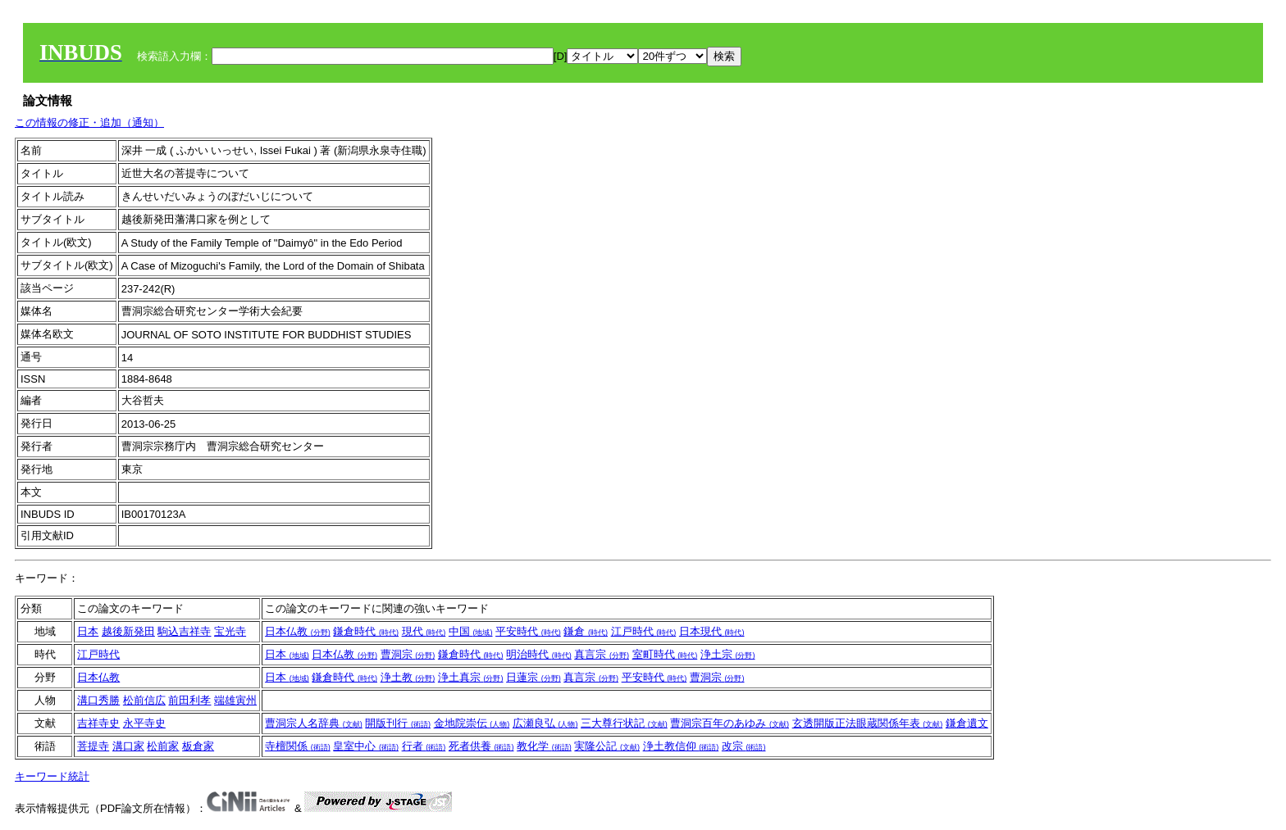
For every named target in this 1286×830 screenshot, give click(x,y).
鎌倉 (585, 631)
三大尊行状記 (624, 723)
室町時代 (665, 654)
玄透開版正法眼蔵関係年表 (867, 723)
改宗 (744, 746)
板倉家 (198, 746)
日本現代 (712, 631)
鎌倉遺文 (967, 723)
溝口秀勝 (98, 700)
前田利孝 (189, 700)
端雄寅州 (235, 700)
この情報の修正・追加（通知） (89, 122)
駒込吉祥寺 (184, 631)
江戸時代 (644, 631)
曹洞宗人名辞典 (314, 723)
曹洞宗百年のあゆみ (729, 723)
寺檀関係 (298, 746)
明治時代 (539, 654)
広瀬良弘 (545, 723)
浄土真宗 (471, 677)
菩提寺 (93, 746)
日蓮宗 (533, 677)
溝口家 (128, 746)
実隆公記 (607, 746)
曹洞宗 (408, 654)
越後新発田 (128, 631)
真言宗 (601, 654)
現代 (424, 631)
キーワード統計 (52, 776)
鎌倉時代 (366, 631)
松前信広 (144, 700)
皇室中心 (366, 746)
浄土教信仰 (681, 746)
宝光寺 (230, 631)
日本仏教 (298, 631)
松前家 (163, 746)
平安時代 (528, 631)
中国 (471, 631)
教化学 (544, 746)
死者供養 (481, 746)
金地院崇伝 (472, 723)
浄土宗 (727, 654)
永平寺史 (144, 723)
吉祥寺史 (98, 723)
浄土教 (408, 677)
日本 (87, 631)
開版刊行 (398, 723)
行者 (424, 746)
